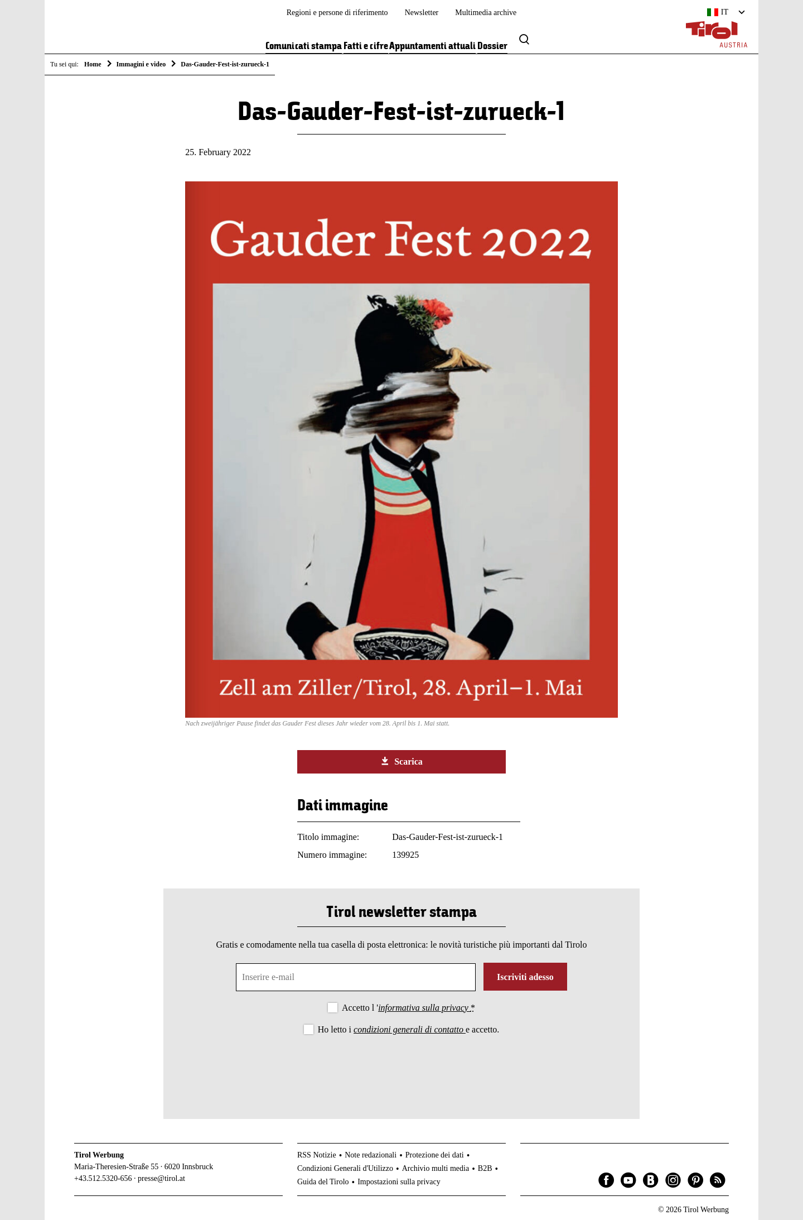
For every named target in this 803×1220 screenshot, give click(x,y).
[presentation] (401, 1067)
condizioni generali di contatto (410, 1029)
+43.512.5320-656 (103, 1178)
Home (92, 64)
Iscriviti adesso (525, 977)
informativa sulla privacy (424, 1007)
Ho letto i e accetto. (409, 1029)
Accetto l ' (408, 1007)
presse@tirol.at (161, 1178)
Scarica (401, 761)
